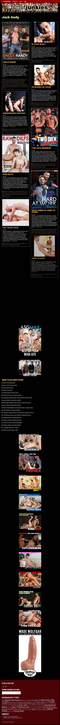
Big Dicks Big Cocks (20, 79)
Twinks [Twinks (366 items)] (44, 709)
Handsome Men (6, 83)
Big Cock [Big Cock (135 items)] (26, 700)
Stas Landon (49, 232)
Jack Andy (17, 83)
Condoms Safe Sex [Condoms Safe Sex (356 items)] (12, 704)
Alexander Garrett (7, 129)
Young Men (23, 86)
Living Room (22, 83)
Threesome (19, 86)
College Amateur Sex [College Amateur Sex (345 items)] (42, 702)
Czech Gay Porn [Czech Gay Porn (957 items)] (25, 704)
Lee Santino (36, 232)
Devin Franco (25, 191)
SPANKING (14, 86)
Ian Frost (10, 83)
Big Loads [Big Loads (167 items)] (11, 702)
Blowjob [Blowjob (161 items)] (14, 702)
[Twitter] (3, 686)
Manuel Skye (52, 165)
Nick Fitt (20, 85)
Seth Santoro (5, 86)
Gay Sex (22, 82)
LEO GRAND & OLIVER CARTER (11, 410)
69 (7, 79)
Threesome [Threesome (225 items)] (39, 709)
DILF (9, 80)
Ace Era (33, 229)
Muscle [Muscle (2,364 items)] (26, 707)
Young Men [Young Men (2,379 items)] (18, 711)
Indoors (14, 83)
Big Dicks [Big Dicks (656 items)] (37, 700)
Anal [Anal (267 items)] (3, 700)
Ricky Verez (15, 194)
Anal (9, 79)
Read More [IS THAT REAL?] (41, 57)
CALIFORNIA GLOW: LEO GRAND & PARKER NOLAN (17, 415)
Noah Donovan (42, 104)
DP (7, 82)
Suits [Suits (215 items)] (23, 709)
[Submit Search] (3, 692)
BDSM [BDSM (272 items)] (22, 700)
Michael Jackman (12, 85)
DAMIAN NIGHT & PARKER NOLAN (12, 417)
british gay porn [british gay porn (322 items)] (28, 702)
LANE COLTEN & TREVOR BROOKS (12, 422)
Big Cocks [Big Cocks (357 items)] (31, 700)
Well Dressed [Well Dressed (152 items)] (10, 711)
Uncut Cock (18, 130)
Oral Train (26, 85)
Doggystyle (13, 80)
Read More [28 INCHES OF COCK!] (53, 100)
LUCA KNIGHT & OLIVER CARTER (12, 400)
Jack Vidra (44, 165)
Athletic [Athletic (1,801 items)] (8, 700)
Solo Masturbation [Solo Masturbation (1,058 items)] (50, 708)
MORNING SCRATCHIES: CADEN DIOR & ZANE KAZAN (17, 397)
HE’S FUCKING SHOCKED (10, 385)
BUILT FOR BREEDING (9, 383)
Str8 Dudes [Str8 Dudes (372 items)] (18, 709)
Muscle (17, 85)
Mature (7, 85)
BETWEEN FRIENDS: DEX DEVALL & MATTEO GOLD (17, 402)
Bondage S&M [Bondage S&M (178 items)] (20, 702)
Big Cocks (15, 79)
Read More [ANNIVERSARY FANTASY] (12, 126)
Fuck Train (11, 82)
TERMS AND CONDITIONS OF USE (13, 717)
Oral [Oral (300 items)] (35, 708)
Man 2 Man (48, 165)
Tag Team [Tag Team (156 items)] (26, 709)
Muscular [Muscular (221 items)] (32, 708)
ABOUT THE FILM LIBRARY (11, 716)
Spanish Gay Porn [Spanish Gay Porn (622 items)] (8, 709)
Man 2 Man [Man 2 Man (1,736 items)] (17, 707)
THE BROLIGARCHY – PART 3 (11, 427)
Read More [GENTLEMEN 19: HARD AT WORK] (39, 226)
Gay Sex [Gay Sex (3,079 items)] (23, 705)
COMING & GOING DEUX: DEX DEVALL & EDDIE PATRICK (18, 412)
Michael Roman (34, 166)
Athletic (11, 79)
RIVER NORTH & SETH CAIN (10, 392)
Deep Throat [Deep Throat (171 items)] (47, 704)
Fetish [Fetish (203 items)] (6, 706)
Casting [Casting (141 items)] (33, 702)
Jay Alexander (36, 104)
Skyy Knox (10, 86)
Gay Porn (19, 82)
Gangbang (15, 82)
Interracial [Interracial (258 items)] (9, 708)
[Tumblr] (6, 686)
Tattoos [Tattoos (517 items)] (34, 709)
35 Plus (5, 79)
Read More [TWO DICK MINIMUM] (53, 161)
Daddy (7, 80)
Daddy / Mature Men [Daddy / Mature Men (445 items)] (38, 704)
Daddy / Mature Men (18, 191)
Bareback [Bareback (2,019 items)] (16, 700)
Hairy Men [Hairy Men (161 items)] (30, 706)
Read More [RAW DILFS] (7, 188)
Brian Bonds (49, 229)
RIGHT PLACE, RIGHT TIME (10, 430)
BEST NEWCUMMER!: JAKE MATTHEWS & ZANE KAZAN (18, 407)
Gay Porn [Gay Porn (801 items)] (15, 706)
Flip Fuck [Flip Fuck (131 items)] (9, 706)
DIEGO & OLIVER (7, 390)
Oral (23, 85)
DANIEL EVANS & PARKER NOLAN (12, 420)
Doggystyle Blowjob (18, 80)
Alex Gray (34, 60)
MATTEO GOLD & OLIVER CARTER (12, 395)
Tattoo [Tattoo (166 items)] (30, 709)
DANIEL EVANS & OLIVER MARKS (12, 425)
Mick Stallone (40, 166)
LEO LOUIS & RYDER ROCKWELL (12, 405)
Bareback (5, 191)
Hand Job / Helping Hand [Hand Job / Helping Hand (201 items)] (38, 706)
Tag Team (47, 104)
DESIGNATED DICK (8, 387)
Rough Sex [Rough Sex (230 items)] (39, 708)
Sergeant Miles (21, 194)
